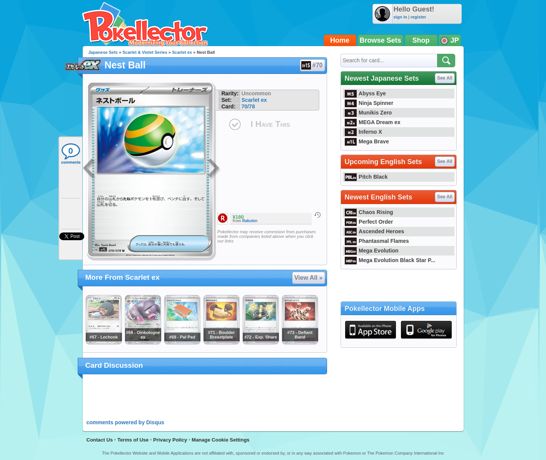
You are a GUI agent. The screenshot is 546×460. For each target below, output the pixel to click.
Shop (421, 40)
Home (339, 40)
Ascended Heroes (374, 231)
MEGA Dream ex (373, 122)
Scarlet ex (182, 52)
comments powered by (125, 422)
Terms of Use (133, 440)
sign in (400, 17)
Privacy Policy (170, 440)
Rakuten (249, 221)
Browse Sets (380, 40)
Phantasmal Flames (377, 241)
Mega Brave (367, 141)
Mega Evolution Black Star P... (390, 260)
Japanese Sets (103, 52)
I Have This (270, 124)
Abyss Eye (365, 93)
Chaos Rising (369, 212)
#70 (312, 65)
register (418, 17)
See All (444, 78)
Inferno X (363, 132)
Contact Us (100, 440)
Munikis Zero (368, 113)
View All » (308, 277)
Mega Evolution (372, 250)
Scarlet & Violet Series (144, 52)
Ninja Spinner (369, 103)
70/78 (248, 106)
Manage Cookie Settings (220, 440)
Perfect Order (369, 222)
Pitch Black (366, 177)
